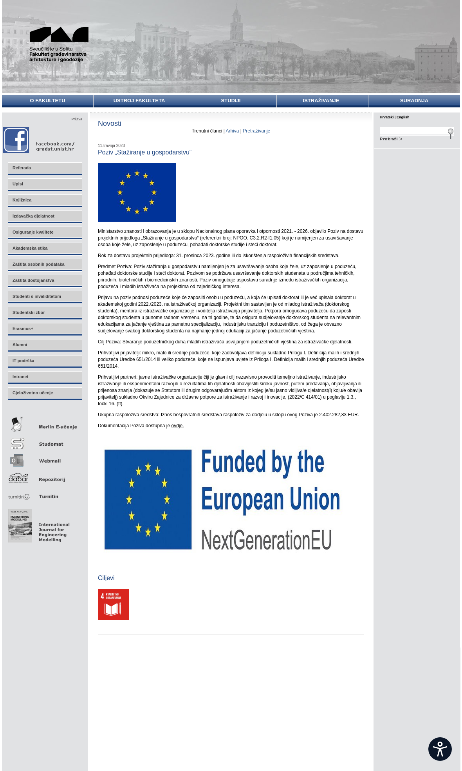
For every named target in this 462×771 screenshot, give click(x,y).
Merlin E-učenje (44, 423)
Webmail (44, 458)
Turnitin (44, 493)
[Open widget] (440, 749)
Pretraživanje (256, 131)
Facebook (39, 139)
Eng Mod (38, 523)
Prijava (76, 119)
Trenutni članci (207, 131)
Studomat (44, 440)
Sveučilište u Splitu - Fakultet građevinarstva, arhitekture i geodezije (63, 44)
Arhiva (232, 131)
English (403, 117)
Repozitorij (44, 475)
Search (417, 138)
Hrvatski (387, 117)
